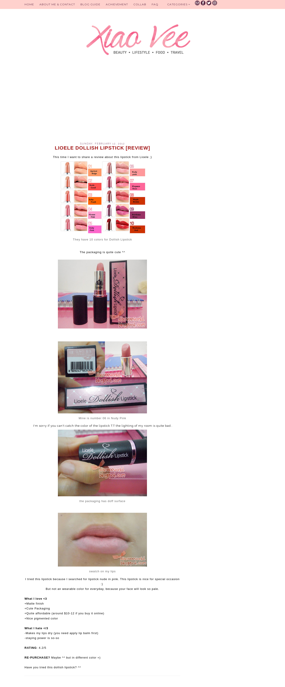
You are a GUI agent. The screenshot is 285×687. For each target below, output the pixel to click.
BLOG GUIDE (90, 4)
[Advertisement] (102, 104)
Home (29, 4)
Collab (139, 4)
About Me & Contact (57, 4)
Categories (178, 4)
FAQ (155, 4)
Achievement (117, 4)
